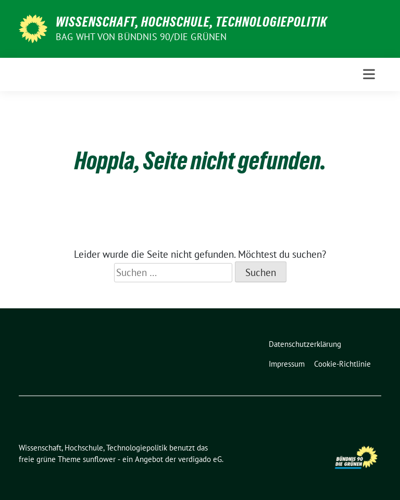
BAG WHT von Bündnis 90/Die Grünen (141, 37)
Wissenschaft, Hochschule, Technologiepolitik (191, 22)
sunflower (99, 459)
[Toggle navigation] (369, 74)
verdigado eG (200, 459)
